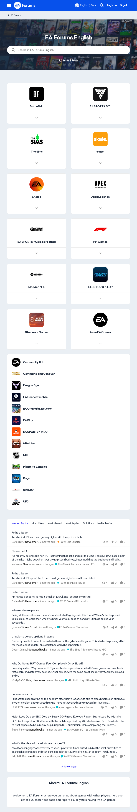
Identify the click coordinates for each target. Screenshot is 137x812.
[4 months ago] (46, 542)
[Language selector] (85, 5)
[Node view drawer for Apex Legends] (100, 208)
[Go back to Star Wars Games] (36, 332)
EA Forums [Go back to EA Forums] (14, 14)
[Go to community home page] (25, 5)
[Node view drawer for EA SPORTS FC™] (100, 118)
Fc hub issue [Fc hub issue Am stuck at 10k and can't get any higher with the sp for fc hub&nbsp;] (20, 532)
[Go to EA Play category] (16, 420)
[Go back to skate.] (100, 152)
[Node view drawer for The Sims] (36, 163)
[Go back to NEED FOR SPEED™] (100, 287)
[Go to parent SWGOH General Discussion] (77, 756)
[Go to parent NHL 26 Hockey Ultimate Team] (82, 680)
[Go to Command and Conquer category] (16, 373)
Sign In (124, 5)
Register (112, 5)
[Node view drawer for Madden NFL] (36, 298)
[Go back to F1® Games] (100, 242)
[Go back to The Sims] (36, 152)
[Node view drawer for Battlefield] (36, 118)
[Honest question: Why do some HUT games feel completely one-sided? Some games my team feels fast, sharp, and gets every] (68, 672)
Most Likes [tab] (38, 523)
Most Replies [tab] (72, 523)
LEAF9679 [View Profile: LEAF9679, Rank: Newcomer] (17, 707)
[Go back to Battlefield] (37, 106)
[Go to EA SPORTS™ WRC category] (16, 431)
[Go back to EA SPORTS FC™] (100, 106)
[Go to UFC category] (16, 501)
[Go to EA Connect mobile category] (16, 397)
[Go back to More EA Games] (100, 332)
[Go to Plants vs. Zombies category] (16, 466)
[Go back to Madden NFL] (36, 287)
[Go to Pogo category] (16, 478)
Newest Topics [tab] (20, 523)
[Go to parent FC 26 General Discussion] (72, 601)
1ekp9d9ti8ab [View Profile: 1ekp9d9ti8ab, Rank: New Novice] (19, 756)
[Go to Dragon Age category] (16, 385)
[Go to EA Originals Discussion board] (16, 408)
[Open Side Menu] (9, 5)
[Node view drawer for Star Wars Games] (36, 344)
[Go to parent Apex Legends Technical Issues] (73, 707)
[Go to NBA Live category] (16, 443)
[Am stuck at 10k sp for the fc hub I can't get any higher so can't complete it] (68, 578)
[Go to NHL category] (16, 455)
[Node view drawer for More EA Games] (100, 344)
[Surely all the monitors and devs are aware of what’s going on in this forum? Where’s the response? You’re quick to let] (68, 619)
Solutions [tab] (88, 523)
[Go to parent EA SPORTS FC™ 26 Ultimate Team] (84, 729)
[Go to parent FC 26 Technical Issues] (70, 583)
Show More (68, 766)
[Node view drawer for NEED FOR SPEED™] (100, 298)
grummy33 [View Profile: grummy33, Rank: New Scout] (18, 627)
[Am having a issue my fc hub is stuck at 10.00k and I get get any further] (68, 597)
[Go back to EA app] (36, 197)
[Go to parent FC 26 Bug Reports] (68, 542)
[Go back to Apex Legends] (100, 197)
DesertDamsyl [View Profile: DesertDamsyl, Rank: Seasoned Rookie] (20, 649)
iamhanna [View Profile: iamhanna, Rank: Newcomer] (17, 564)
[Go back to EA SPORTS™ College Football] (36, 242)
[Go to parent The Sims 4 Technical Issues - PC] (74, 564)
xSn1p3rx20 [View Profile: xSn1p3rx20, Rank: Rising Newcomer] (18, 680)
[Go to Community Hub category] (16, 362)
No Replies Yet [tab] (105, 523)
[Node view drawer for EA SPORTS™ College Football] (36, 253)
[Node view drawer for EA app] (36, 208)
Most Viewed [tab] (54, 523)
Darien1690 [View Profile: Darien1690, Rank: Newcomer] (18, 542)
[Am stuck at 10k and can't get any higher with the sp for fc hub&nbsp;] (68, 537)
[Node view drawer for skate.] (100, 163)
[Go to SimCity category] (16, 489)
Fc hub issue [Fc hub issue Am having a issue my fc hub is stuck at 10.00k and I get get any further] (20, 592)
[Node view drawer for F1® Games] (100, 253)
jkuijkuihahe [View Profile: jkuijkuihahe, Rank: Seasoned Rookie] (18, 729)
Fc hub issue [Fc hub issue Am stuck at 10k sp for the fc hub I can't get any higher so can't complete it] (20, 573)
